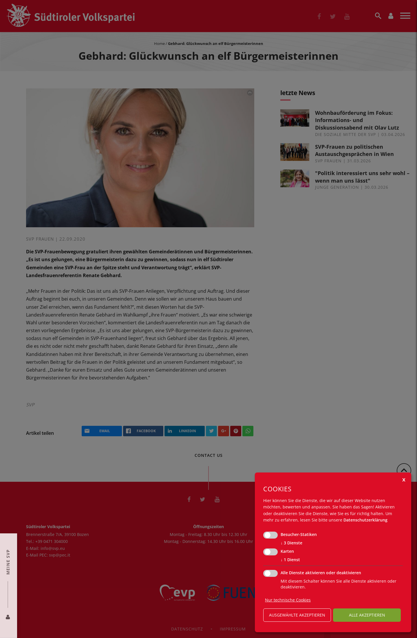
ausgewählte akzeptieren (297, 615)
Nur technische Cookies (288, 600)
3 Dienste (291, 543)
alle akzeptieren (367, 615)
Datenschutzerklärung (365, 520)
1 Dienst (290, 560)
